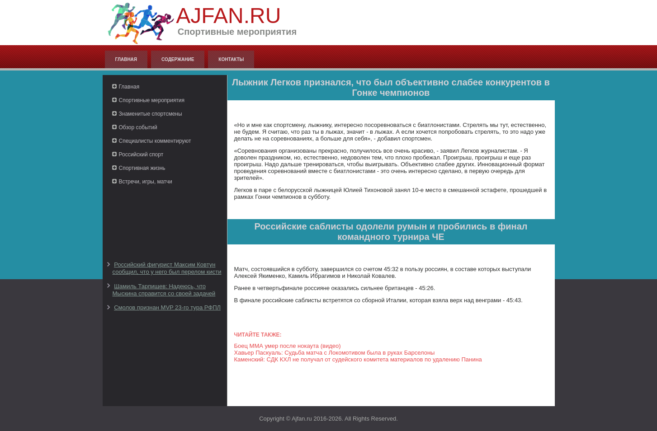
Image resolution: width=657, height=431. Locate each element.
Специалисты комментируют (155, 141)
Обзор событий (138, 127)
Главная (126, 59)
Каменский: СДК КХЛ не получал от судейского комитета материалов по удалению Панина (358, 359)
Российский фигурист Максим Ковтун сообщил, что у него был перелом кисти (167, 268)
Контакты (231, 59)
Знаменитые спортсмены (150, 114)
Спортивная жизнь (142, 168)
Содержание (177, 59)
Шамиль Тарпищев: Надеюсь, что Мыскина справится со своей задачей (164, 290)
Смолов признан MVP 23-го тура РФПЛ (167, 307)
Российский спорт (141, 154)
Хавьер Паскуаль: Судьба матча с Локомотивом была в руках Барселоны (334, 352)
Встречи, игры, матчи (145, 181)
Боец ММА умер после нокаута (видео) (287, 345)
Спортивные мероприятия (151, 100)
